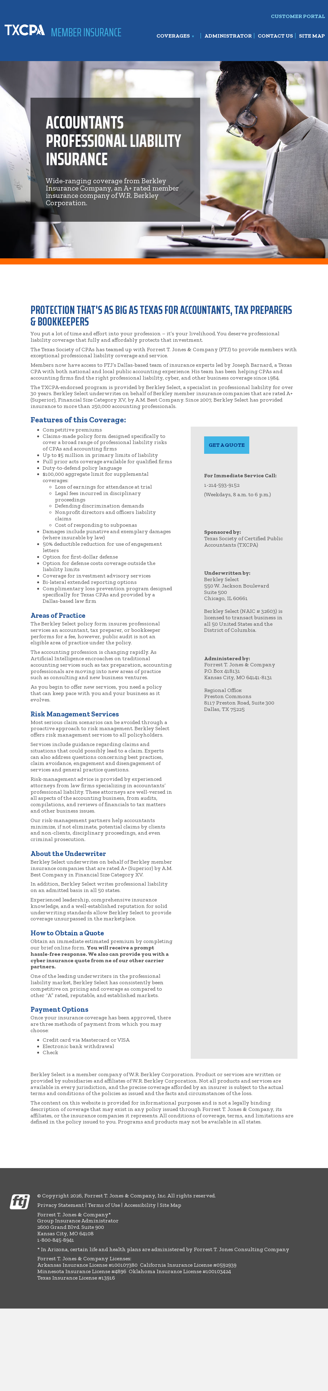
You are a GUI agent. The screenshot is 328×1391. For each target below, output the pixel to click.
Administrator (228, 36)
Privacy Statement (60, 1205)
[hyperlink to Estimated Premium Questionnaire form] (226, 445)
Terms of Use (104, 1205)
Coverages (173, 36)
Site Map (312, 36)
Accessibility (140, 1205)
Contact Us (275, 36)
